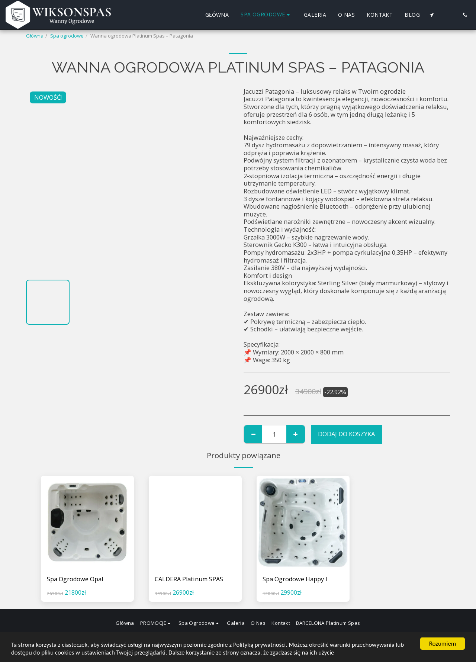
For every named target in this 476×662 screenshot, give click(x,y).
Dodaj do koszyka (346, 434)
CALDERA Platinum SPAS (190, 579)
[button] (431, 14)
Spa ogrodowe (67, 35)
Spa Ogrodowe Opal (75, 579)
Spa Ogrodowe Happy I (295, 579)
